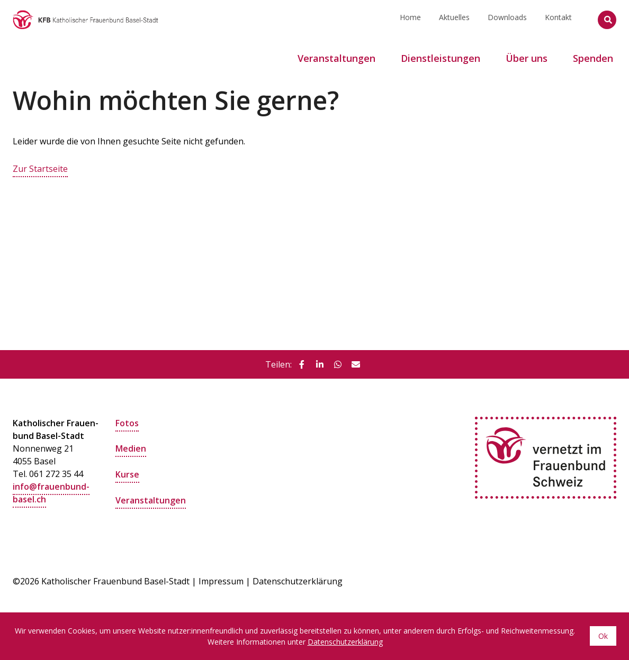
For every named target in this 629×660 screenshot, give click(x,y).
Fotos (127, 422)
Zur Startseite (40, 169)
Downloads (507, 19)
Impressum (221, 580)
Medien (130, 448)
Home (410, 19)
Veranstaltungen (150, 499)
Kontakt (558, 19)
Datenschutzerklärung (298, 580)
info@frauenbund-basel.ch (51, 492)
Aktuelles (454, 19)
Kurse (127, 473)
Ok (603, 636)
